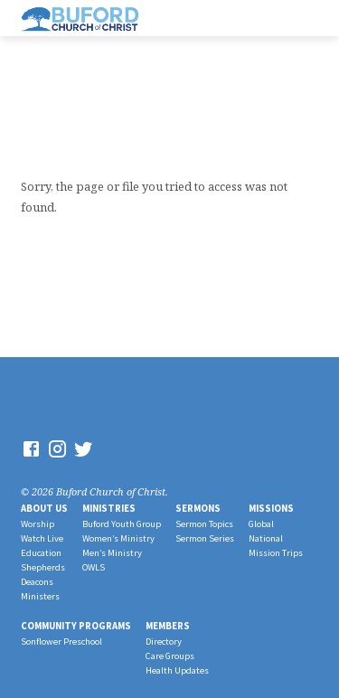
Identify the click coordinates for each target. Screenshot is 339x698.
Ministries (109, 508)
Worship (37, 524)
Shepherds (43, 567)
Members (168, 625)
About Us (44, 508)
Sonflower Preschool (61, 641)
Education (41, 553)
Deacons (37, 582)
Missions (271, 508)
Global (261, 524)
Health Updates (177, 670)
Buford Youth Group (121, 524)
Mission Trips (276, 553)
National (266, 538)
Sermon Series (204, 538)
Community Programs (76, 625)
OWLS (93, 567)
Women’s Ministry (118, 538)
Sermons (198, 508)
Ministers (40, 596)
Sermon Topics (204, 524)
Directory (164, 641)
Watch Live (42, 538)
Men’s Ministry (112, 553)
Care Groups (170, 656)
